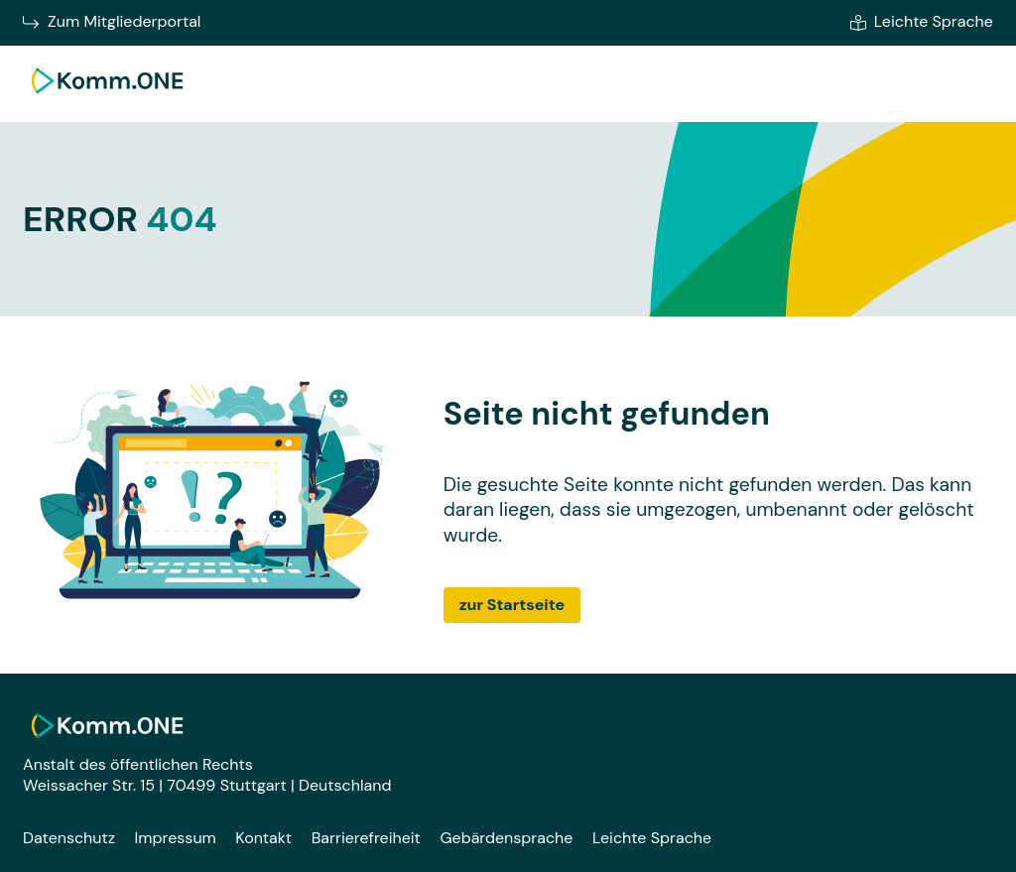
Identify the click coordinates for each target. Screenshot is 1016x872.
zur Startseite (512, 604)
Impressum (175, 837)
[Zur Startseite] (107, 96)
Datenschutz (69, 837)
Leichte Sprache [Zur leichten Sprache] (921, 22)
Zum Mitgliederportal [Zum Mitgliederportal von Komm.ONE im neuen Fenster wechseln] (111, 22)
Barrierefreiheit (366, 837)
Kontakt (263, 837)
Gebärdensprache (506, 837)
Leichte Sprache (651, 837)
